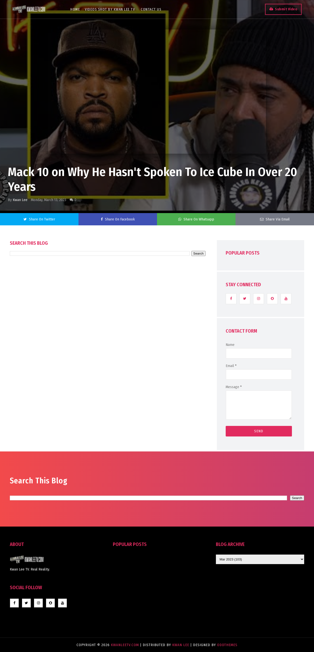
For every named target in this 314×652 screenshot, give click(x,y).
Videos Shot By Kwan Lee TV (110, 9)
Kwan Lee (20, 200)
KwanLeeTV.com (125, 645)
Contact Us (151, 9)
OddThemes (227, 645)
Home (75, 9)
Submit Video (286, 9)
